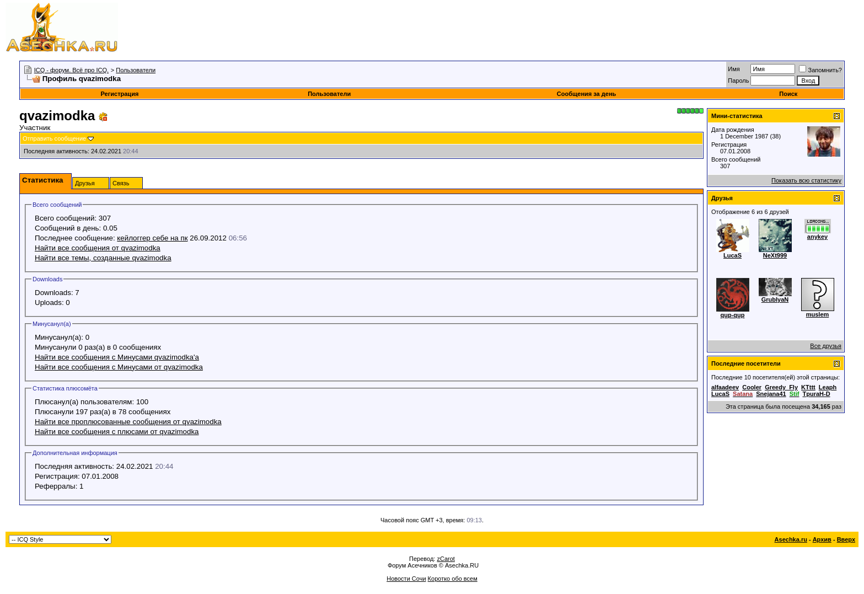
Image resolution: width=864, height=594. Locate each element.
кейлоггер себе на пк (152, 238)
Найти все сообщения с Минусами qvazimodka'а (117, 357)
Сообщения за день (586, 93)
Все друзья (825, 346)
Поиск (788, 93)
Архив (822, 539)
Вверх (846, 539)
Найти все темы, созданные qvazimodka (103, 258)
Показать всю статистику (806, 180)
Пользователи (135, 70)
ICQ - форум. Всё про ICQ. (71, 70)
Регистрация (120, 93)
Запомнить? (820, 70)
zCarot (445, 558)
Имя (733, 69)
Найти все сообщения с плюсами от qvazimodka (116, 431)
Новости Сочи (406, 578)
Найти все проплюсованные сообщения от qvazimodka (128, 422)
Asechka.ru (791, 539)
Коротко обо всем (452, 578)
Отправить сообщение (54, 138)
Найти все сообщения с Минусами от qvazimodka (119, 367)
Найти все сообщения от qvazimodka (97, 248)
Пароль (738, 80)
